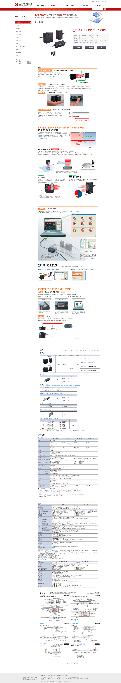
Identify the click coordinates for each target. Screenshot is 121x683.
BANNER (34, 9)
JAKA (24, 9)
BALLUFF (49, 9)
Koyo (67, 9)
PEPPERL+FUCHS (60, 9)
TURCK (28, 9)
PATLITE (77, 9)
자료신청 (91, 47)
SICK (54, 9)
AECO (44, 9)
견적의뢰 (103, 47)
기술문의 (78, 47)
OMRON (18, 22)
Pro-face (72, 9)
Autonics (39, 9)
